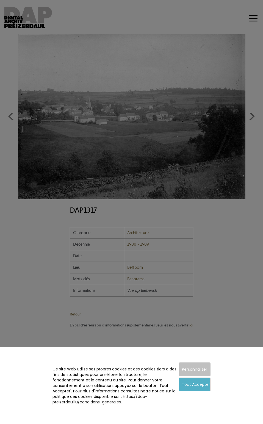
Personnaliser (194, 369)
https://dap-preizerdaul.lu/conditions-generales (99, 399)
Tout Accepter (196, 384)
